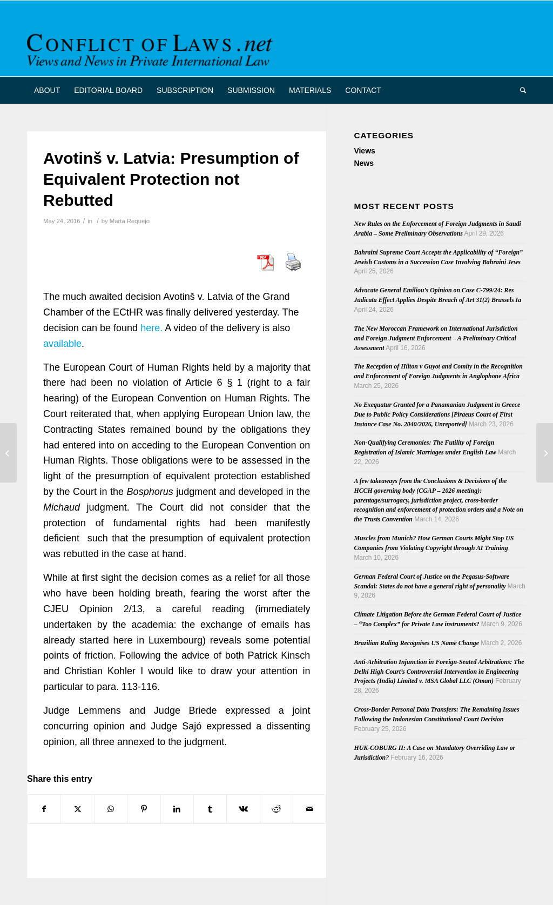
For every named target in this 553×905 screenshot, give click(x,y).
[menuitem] (47, 90)
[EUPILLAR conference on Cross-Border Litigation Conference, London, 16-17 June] (544, 452)
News (364, 163)
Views (364, 150)
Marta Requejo (130, 221)
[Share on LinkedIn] (177, 809)
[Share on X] (77, 809)
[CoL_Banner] (151, 47)
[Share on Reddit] (276, 809)
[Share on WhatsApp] (111, 809)
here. (151, 328)
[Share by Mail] (309, 809)
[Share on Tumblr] (210, 809)
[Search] (519, 90)
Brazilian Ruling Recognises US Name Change (416, 643)
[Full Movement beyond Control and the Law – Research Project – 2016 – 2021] (8, 452)
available (62, 343)
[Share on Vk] (243, 809)
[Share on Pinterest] (143, 809)
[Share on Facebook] (44, 809)
